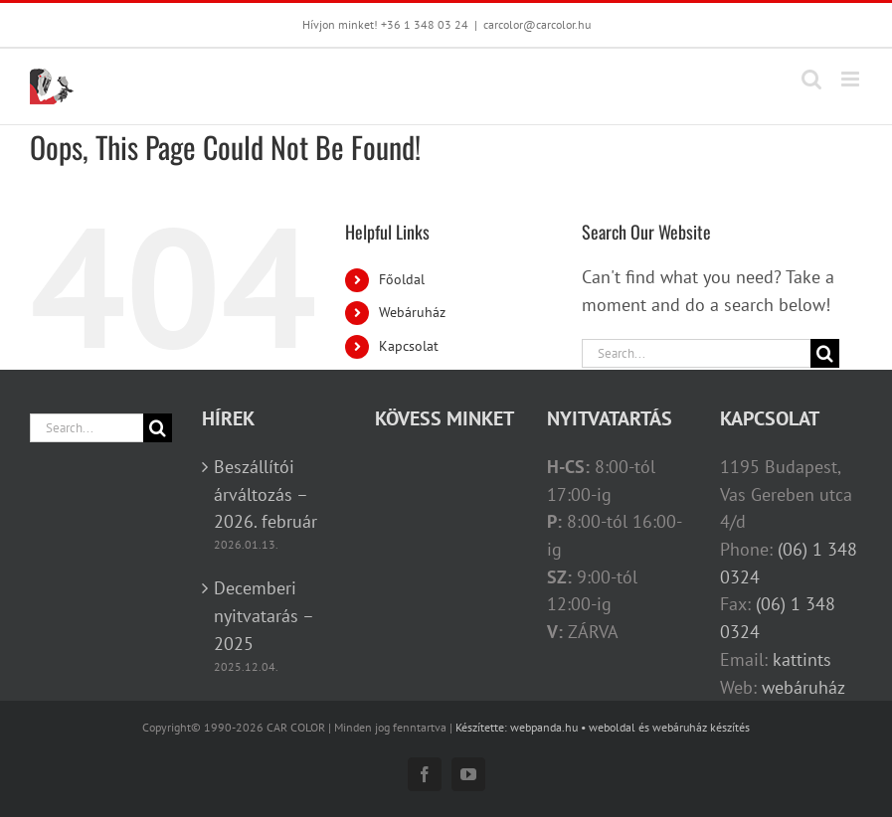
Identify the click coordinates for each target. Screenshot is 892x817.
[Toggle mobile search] (811, 79)
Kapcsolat (409, 346)
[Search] (824, 353)
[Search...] (696, 353)
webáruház (803, 687)
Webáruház (412, 312)
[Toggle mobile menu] (851, 79)
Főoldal (402, 279)
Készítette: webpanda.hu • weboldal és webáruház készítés (602, 727)
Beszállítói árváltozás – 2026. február (265, 494)
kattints (802, 659)
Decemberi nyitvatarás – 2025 (263, 615)
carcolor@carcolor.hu (537, 24)
